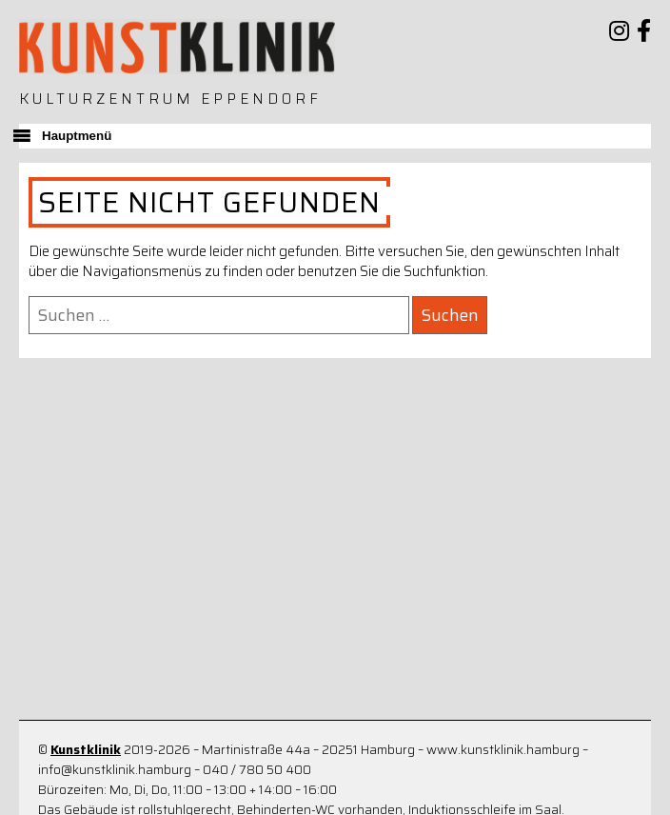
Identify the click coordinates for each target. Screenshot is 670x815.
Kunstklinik (85, 750)
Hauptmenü (76, 136)
